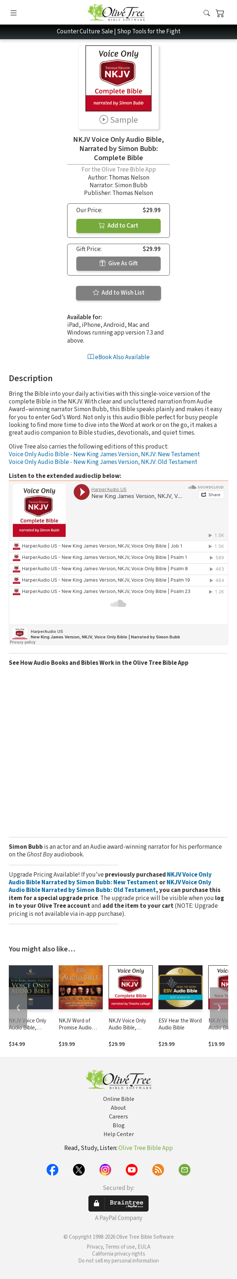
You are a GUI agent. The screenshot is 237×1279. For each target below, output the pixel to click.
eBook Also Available (119, 357)
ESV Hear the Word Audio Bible (180, 1024)
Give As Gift (118, 263)
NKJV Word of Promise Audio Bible (75, 1028)
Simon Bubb (130, 185)
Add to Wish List (119, 292)
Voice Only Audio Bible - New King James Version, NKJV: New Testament (104, 454)
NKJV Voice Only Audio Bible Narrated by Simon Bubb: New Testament (110, 878)
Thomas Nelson (129, 177)
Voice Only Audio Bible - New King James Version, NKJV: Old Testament (103, 462)
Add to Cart (118, 225)
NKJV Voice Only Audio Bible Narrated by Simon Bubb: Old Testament (110, 886)
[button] (207, 14)
